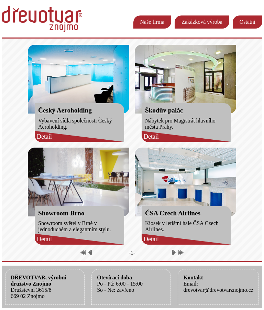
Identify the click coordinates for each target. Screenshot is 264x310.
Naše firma (152, 22)
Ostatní (247, 22)
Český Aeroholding (65, 110)
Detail (44, 136)
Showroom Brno (61, 213)
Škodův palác (164, 110)
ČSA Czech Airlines (172, 213)
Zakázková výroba (202, 22)
